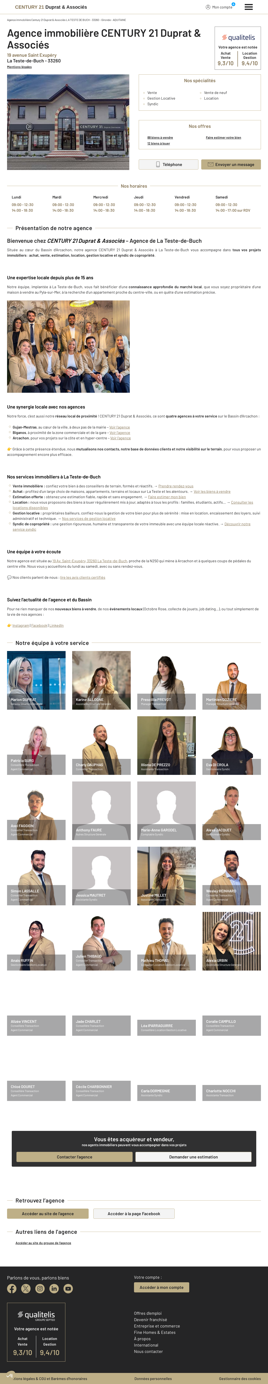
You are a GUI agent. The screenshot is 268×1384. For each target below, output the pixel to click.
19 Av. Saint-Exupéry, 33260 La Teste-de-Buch (89, 560)
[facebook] (11, 1288)
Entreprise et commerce (157, 1325)
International (146, 1345)
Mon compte (219, 6)
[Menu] (249, 6)
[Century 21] (51, 7)
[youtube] (68, 1288)
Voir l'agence (120, 432)
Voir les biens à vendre (212, 491)
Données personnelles (153, 1378)
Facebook (39, 625)
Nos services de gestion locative (89, 518)
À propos (142, 1338)
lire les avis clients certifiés (82, 577)
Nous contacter (148, 1351)
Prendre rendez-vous (175, 486)
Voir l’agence (119, 427)
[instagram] (40, 1288)
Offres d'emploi (148, 1313)
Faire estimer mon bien (167, 496)
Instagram (20, 625)
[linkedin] (54, 1288)
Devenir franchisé (150, 1319)
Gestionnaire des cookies (240, 1378)
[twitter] (26, 1288)
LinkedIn (56, 625)
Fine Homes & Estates (155, 1332)
